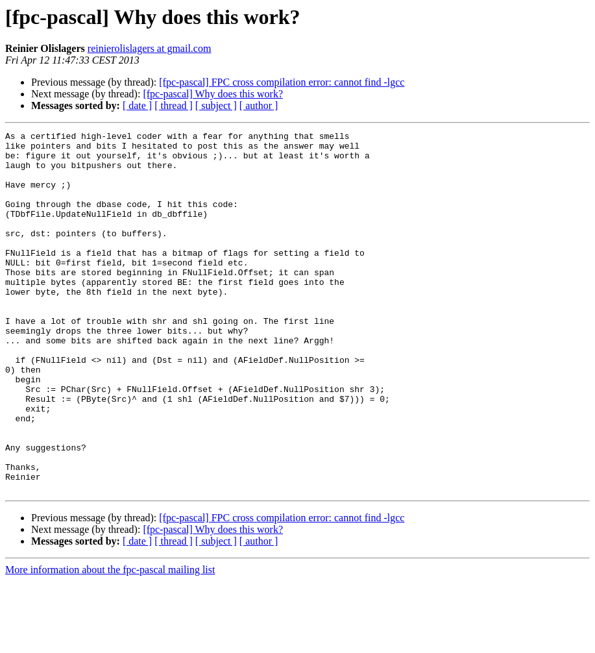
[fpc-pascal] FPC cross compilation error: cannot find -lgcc (281, 82)
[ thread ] (173, 105)
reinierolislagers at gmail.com (150, 48)
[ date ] (137, 105)
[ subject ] (216, 105)
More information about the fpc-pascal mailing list (110, 641)
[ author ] (258, 105)
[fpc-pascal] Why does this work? (213, 93)
